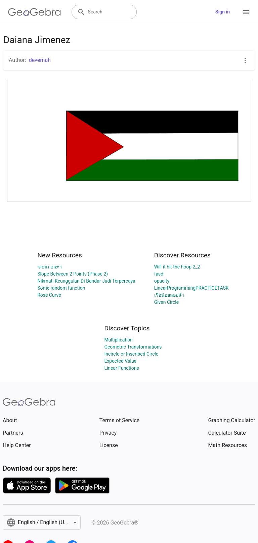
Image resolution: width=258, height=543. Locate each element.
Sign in (222, 11)
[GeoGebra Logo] (34, 12)
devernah (40, 60)
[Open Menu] (246, 12)
